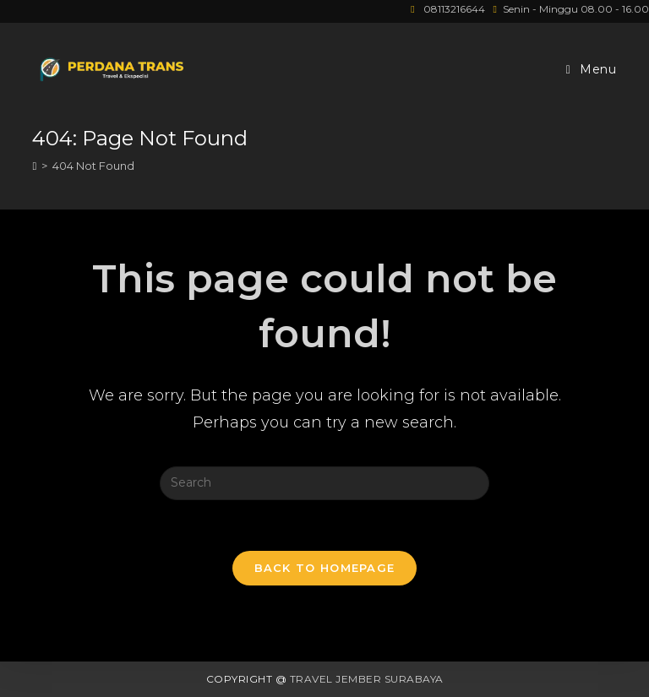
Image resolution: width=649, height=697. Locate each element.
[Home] (34, 165)
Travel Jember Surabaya (367, 678)
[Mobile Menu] (591, 70)
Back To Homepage (324, 567)
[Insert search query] (324, 483)
